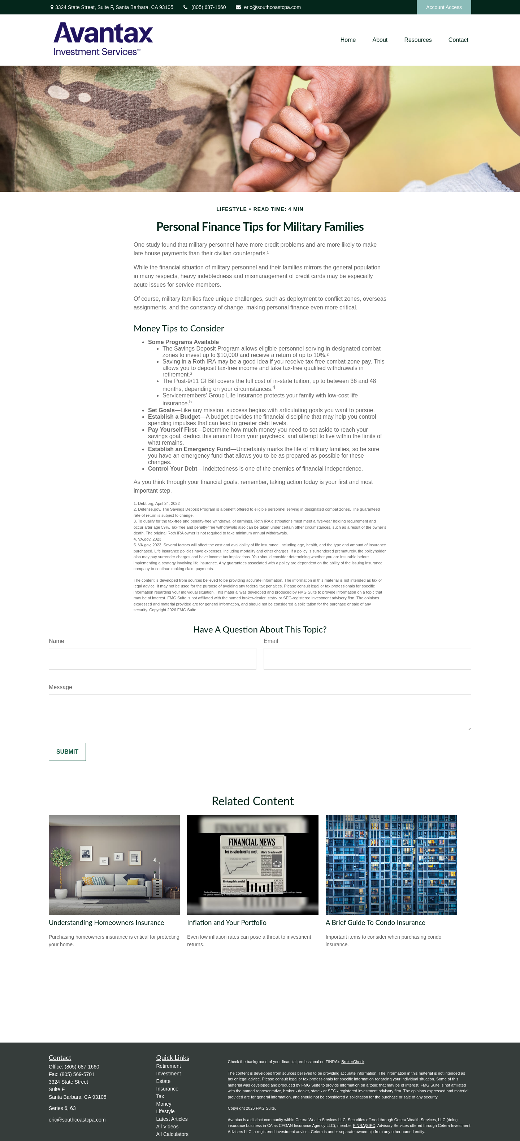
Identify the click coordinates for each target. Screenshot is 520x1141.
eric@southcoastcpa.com (268, 7)
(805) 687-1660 (204, 7)
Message (60, 687)
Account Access (444, 7)
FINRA (359, 1125)
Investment (168, 1073)
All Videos (167, 1126)
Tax (160, 1096)
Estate (163, 1081)
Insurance (167, 1089)
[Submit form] (67, 752)
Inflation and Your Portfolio (226, 922)
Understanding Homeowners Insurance (106, 922)
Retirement (168, 1066)
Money (164, 1104)
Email (271, 641)
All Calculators (172, 1134)
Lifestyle (165, 1111)
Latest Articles (172, 1119)
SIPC (371, 1125)
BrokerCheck (352, 1062)
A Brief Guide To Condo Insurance (375, 922)
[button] (348, 40)
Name (56, 641)
